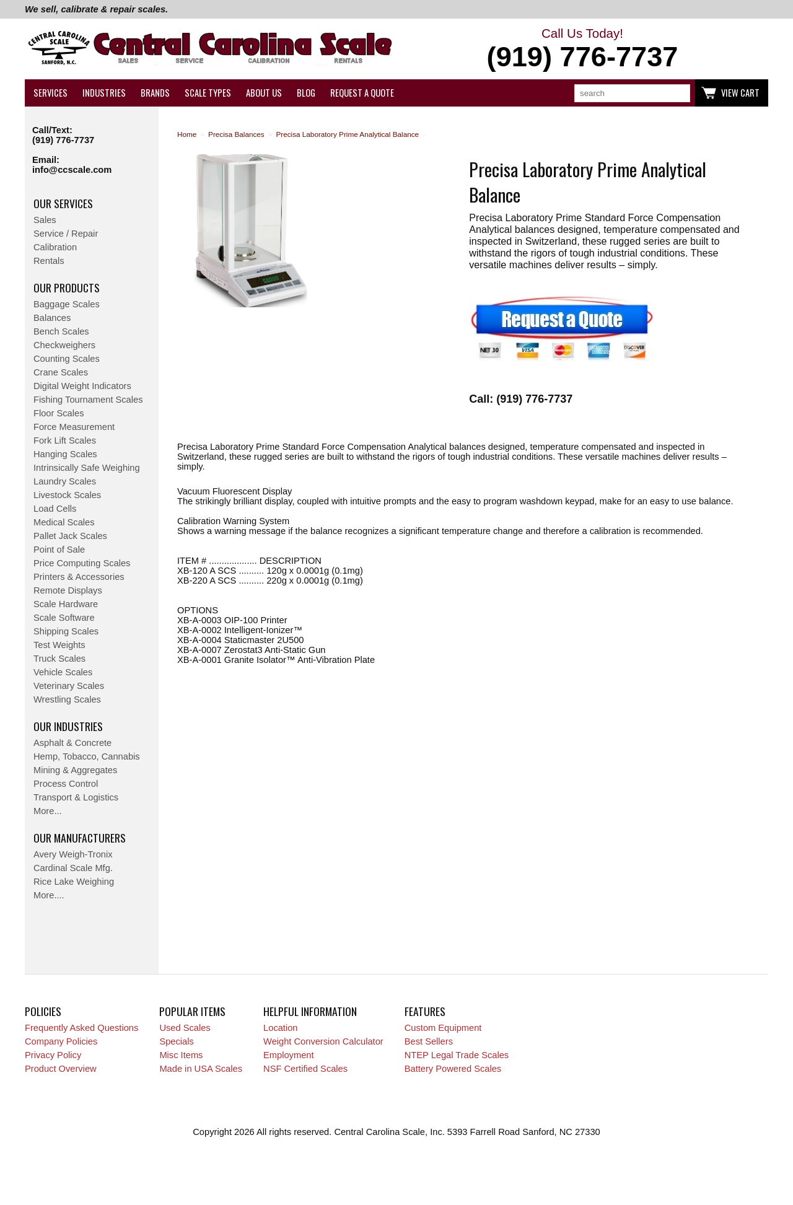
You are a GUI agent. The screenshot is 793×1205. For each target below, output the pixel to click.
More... (47, 811)
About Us (264, 92)
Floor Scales (58, 413)
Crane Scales (60, 372)
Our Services (63, 203)
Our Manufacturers (79, 838)
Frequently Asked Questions (81, 1028)
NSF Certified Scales (305, 1069)
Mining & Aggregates (75, 770)
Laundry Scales (64, 481)
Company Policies (61, 1041)
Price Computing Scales (81, 563)
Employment (288, 1055)
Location (280, 1028)
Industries (104, 92)
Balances (52, 318)
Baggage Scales (66, 304)
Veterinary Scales (68, 686)
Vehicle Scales (62, 672)
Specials (176, 1041)
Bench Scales (61, 331)
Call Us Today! (582, 49)
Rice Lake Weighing (73, 882)
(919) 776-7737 (63, 140)
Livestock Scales (67, 495)
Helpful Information (310, 1011)
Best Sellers (429, 1041)
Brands (155, 92)
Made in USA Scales (200, 1069)
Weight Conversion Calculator (323, 1041)
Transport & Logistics (75, 797)
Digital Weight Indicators (82, 386)
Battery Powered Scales (453, 1069)
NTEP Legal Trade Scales (457, 1055)
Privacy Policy (53, 1055)
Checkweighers (64, 345)
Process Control (65, 784)
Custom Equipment (443, 1028)
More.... (48, 895)
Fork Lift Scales (64, 440)
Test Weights (59, 645)
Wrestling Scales (67, 699)
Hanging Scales (65, 454)
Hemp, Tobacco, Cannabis (86, 756)
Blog (306, 92)
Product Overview (61, 1069)
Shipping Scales (66, 631)
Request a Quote (362, 92)
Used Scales (184, 1028)
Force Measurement (74, 427)
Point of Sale (59, 549)
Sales (44, 220)
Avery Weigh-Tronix (73, 854)
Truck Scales (59, 659)
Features (425, 1011)
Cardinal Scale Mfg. (73, 868)
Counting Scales (66, 359)
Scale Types (208, 92)
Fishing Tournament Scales (88, 400)
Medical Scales (64, 522)
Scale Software (64, 618)
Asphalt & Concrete (72, 743)
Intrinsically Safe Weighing (86, 468)
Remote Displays (67, 590)
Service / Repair (65, 234)
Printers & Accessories (79, 577)
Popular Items (192, 1011)
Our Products (66, 287)
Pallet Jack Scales (70, 536)
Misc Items (181, 1055)
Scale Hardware (65, 604)
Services (50, 92)
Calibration (55, 247)
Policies (43, 1011)
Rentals (48, 261)
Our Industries (68, 726)
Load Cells (54, 509)
